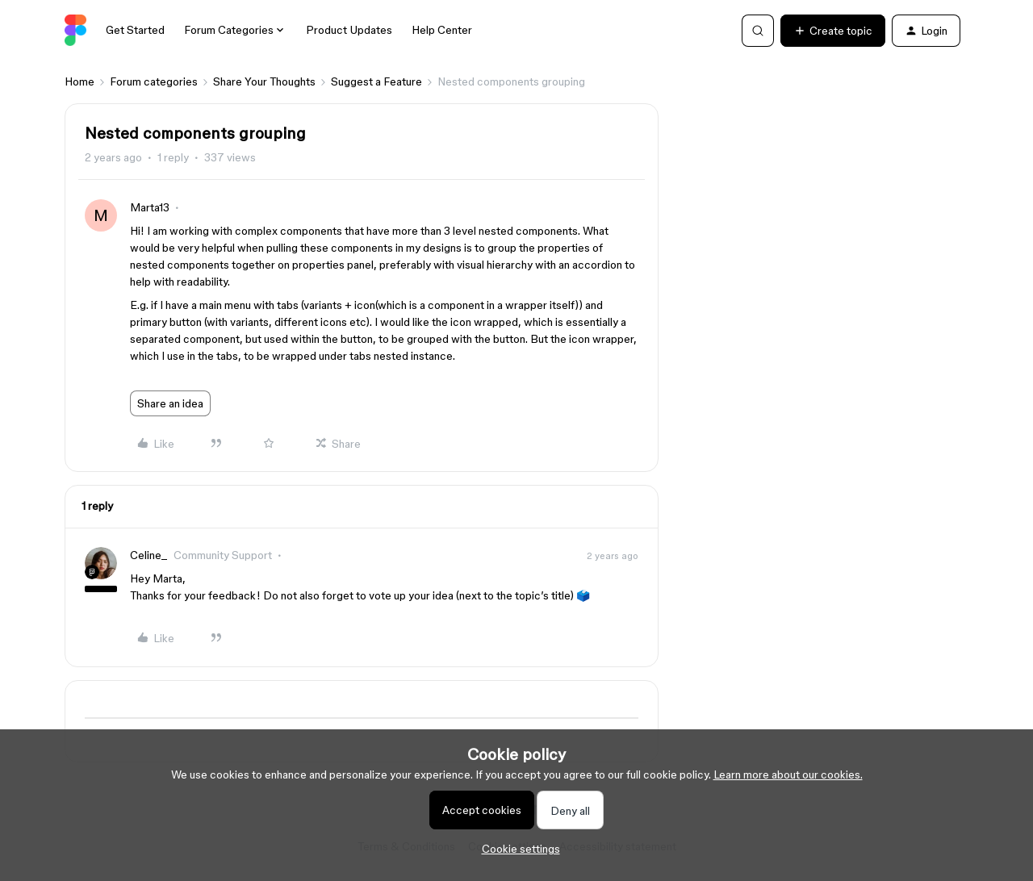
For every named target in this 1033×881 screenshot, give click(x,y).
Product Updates (349, 29)
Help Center (442, 29)
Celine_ (148, 555)
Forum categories (154, 81)
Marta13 (149, 207)
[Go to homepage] (75, 31)
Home (79, 81)
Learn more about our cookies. (788, 774)
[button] (832, 31)
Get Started (135, 29)
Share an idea (170, 403)
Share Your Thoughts (264, 81)
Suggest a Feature (376, 81)
